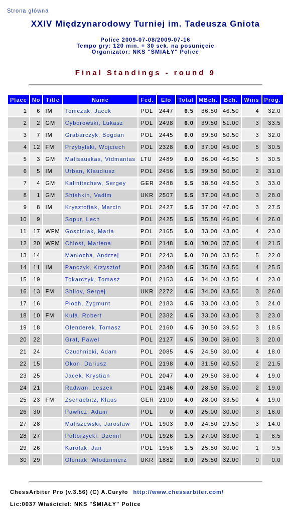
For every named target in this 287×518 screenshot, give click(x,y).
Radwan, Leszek (89, 388)
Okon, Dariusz (86, 364)
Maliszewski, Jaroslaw (97, 424)
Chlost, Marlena (88, 243)
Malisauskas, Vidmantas (100, 159)
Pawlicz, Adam (86, 412)
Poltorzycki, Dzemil (93, 436)
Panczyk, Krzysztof (93, 267)
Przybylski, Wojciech (95, 147)
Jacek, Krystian (87, 376)
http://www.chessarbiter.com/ (178, 492)
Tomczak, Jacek (88, 111)
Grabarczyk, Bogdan (94, 135)
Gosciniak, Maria (89, 231)
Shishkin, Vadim (88, 195)
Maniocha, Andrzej (92, 255)
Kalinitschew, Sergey (95, 183)
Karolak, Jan (83, 448)
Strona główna (28, 11)
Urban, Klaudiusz (90, 171)
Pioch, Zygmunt (87, 303)
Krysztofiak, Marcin (93, 207)
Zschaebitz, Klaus (91, 400)
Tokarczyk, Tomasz (92, 279)
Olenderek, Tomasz (93, 327)
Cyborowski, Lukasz (94, 123)
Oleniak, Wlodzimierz (96, 460)
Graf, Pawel (82, 339)
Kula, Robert (83, 315)
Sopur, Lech (82, 219)
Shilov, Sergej (85, 291)
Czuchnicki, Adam (91, 352)
